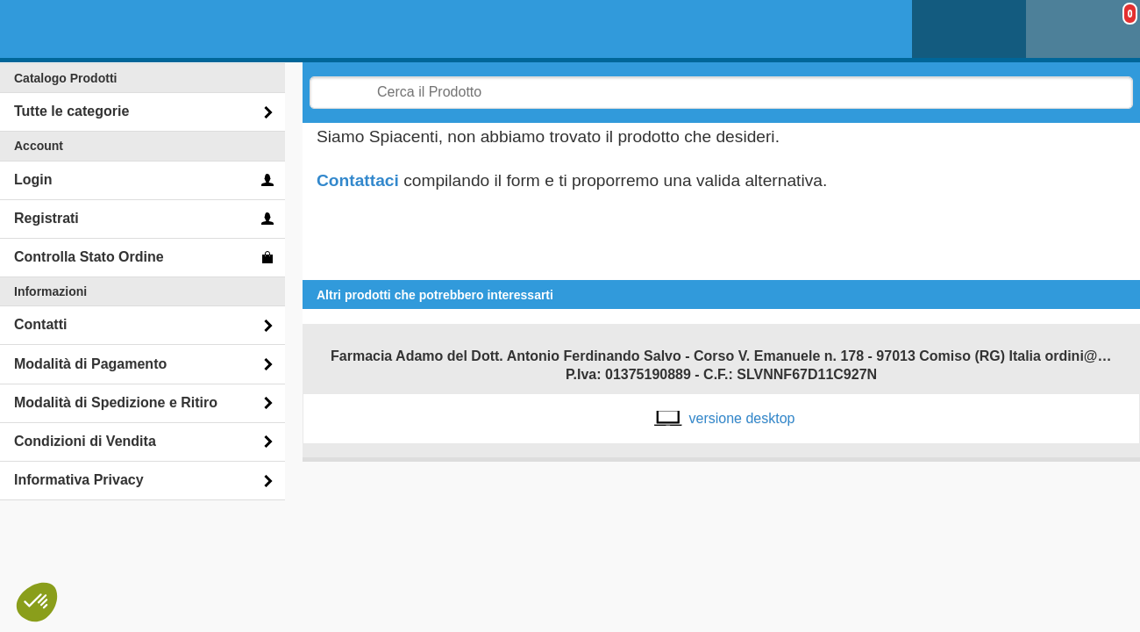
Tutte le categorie (71, 111)
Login (33, 179)
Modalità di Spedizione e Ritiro (115, 402)
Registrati (46, 218)
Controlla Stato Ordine (89, 256)
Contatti (40, 324)
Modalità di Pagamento (90, 363)
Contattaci (358, 180)
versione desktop (742, 418)
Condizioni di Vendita (85, 441)
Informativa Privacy (79, 479)
